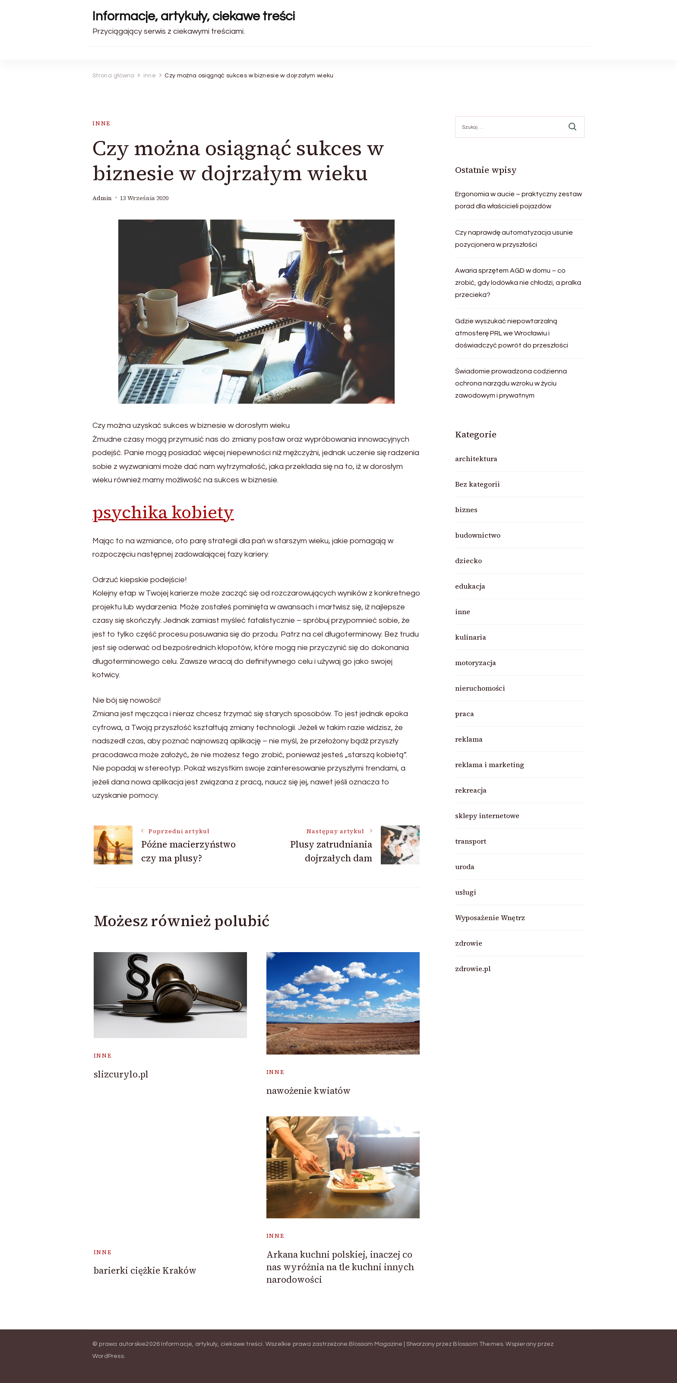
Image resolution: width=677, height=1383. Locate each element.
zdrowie (468, 943)
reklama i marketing (489, 764)
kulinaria (470, 637)
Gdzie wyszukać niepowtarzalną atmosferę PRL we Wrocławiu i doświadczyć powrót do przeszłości (511, 333)
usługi (465, 892)
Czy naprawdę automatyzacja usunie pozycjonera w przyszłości (514, 238)
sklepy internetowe (487, 815)
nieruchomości (480, 688)
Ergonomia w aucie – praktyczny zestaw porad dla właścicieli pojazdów (518, 200)
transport (470, 841)
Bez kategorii (477, 484)
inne (101, 123)
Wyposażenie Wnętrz (490, 917)
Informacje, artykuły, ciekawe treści (193, 16)
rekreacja (471, 790)
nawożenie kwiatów (308, 1090)
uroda (465, 866)
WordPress (108, 1356)
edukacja (470, 586)
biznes (466, 509)
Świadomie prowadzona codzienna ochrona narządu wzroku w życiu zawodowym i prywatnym (511, 383)
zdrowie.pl (472, 968)
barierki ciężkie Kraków (145, 1270)
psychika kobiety (163, 512)
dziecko (468, 560)
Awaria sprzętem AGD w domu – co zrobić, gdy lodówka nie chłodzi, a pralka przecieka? (518, 282)
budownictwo (477, 535)
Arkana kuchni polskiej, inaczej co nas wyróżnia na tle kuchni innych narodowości (340, 1267)
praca (464, 713)
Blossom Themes (478, 1344)
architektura (476, 458)
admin (102, 198)
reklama (469, 739)
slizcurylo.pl (121, 1074)
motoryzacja (475, 662)
